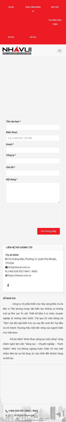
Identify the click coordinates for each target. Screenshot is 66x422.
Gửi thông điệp (48, 231)
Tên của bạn (13, 121)
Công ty (11, 155)
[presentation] (32, 218)
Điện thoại (11, 132)
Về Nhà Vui (9, 298)
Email (10, 144)
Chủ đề (10, 167)
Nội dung (11, 179)
